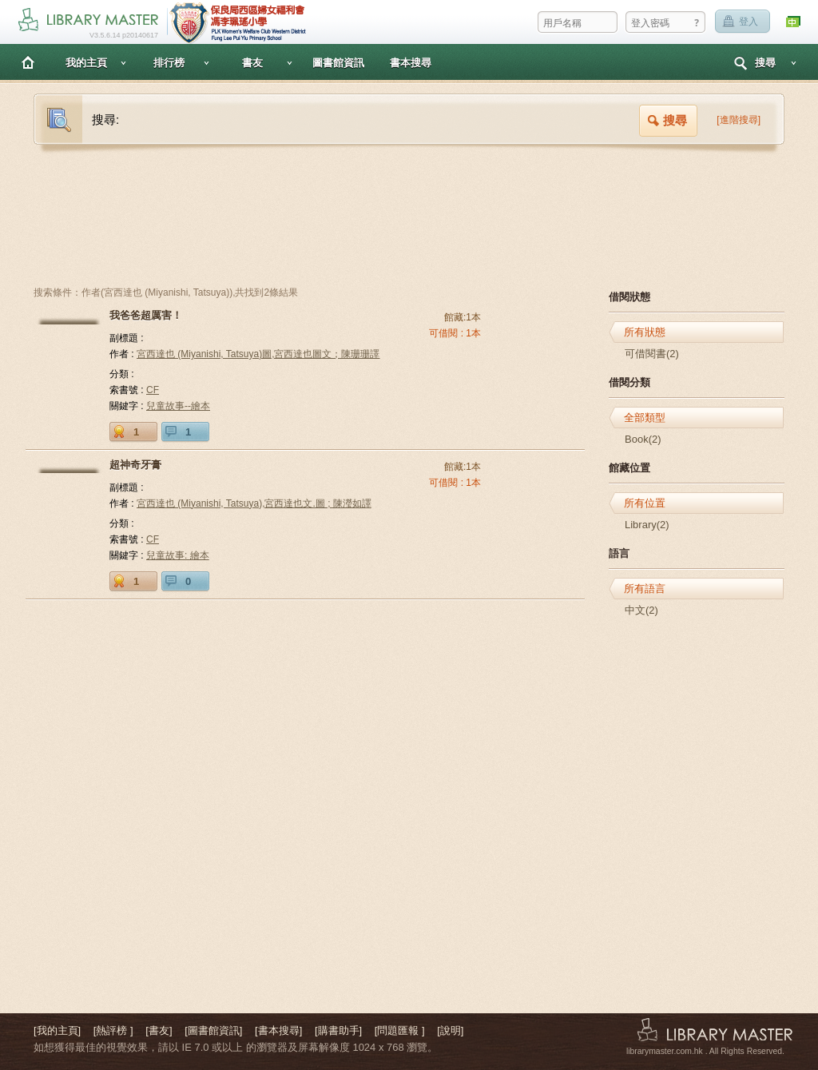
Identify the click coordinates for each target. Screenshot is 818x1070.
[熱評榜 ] (113, 1030)
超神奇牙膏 (135, 465)
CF (152, 390)
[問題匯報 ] (400, 1030)
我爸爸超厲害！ (145, 315)
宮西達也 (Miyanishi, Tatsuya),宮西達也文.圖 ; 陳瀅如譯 (254, 503)
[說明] (450, 1030)
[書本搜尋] (278, 1030)
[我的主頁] (57, 1030)
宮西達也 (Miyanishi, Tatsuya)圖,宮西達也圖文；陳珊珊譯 (258, 354)
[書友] (158, 1030)
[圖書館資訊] (213, 1030)
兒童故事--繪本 (178, 406)
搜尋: (105, 119)
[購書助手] (338, 1030)
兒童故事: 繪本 (177, 555)
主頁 (28, 62)
